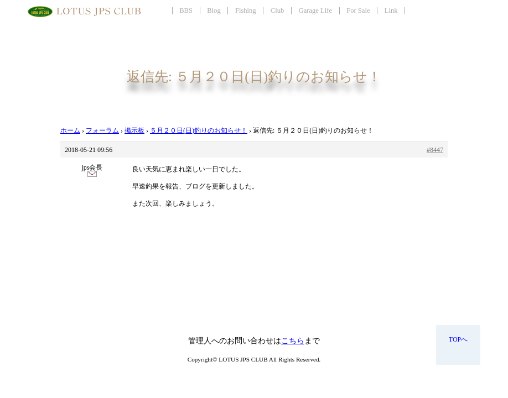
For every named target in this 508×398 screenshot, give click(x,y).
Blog (214, 10)
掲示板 (134, 130)
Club (277, 10)
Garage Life (315, 10)
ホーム (70, 130)
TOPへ (458, 339)
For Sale (358, 10)
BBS (186, 10)
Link (391, 10)
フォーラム (102, 130)
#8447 (435, 149)
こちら (292, 341)
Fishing (245, 10)
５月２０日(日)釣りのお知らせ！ (198, 130)
